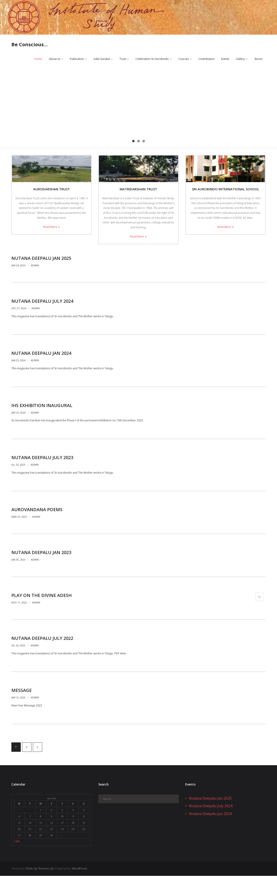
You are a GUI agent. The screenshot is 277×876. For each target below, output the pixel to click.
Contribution (206, 59)
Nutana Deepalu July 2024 (42, 301)
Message (21, 690)
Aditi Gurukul (102, 59)
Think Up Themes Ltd (39, 869)
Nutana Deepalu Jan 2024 (41, 353)
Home (38, 59)
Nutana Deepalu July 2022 (42, 638)
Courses (183, 59)
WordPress (79, 869)
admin (35, 265)
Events (225, 59)
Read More (50, 227)
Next (37, 747)
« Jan (17, 841)
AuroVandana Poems (36, 510)
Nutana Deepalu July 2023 (42, 458)
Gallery (240, 59)
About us (54, 59)
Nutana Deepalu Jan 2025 (41, 258)
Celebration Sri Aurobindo (152, 59)
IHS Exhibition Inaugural (41, 406)
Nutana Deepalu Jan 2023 (41, 553)
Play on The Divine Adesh (41, 595)
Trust (122, 59)
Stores (258, 59)
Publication (77, 59)
